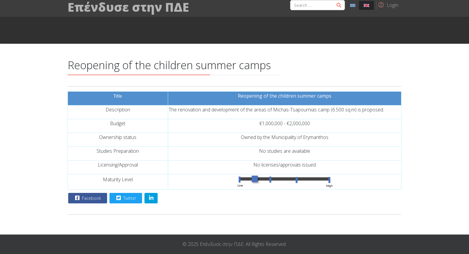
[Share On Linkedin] (151, 198)
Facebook (87, 198)
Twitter (125, 198)
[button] (387, 4)
